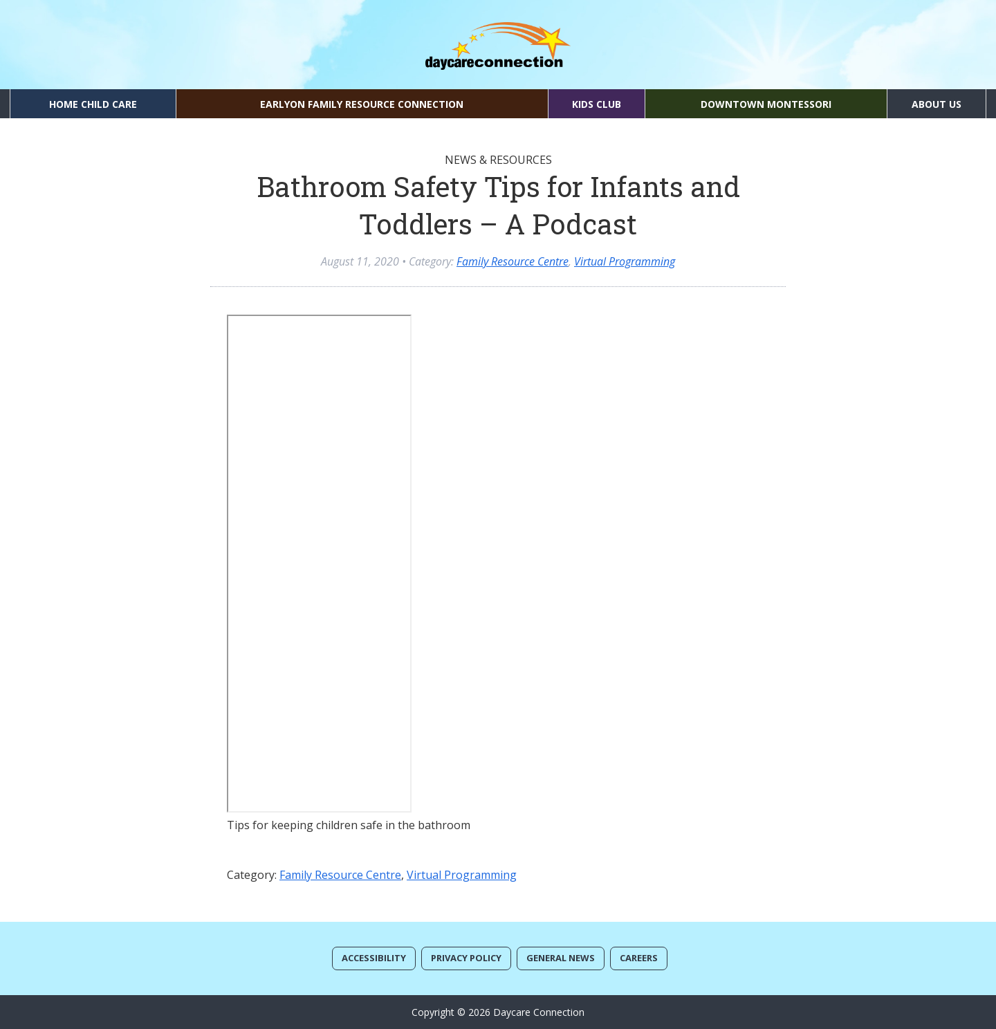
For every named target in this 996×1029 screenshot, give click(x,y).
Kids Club (596, 104)
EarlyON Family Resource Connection (361, 104)
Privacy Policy (466, 958)
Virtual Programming (624, 261)
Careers (639, 958)
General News (560, 958)
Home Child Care (93, 104)
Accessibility (374, 958)
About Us (936, 104)
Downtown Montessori (766, 104)
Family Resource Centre (512, 261)
